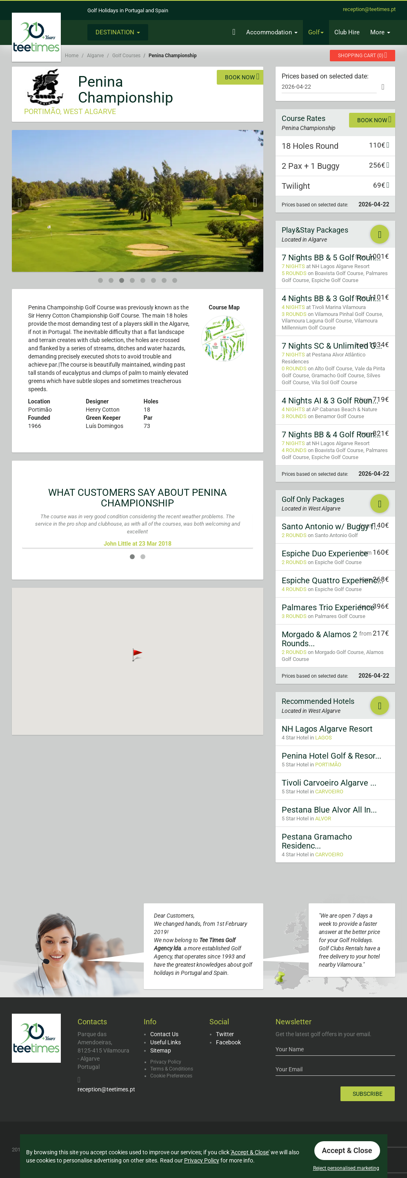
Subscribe (368, 1094)
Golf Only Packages (313, 499)
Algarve (95, 55)
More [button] (380, 32)
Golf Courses (126, 55)
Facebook (228, 1042)
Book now (242, 76)
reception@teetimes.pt (106, 1089)
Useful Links (165, 1042)
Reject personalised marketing (346, 1168)
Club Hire (347, 32)
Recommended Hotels (318, 701)
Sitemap (160, 1050)
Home (71, 55)
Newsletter (293, 1021)
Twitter (225, 1034)
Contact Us (164, 1034)
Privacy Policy (165, 1062)
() (362, 55)
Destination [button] (118, 32)
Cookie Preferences (171, 1076)
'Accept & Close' (250, 1152)
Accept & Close (347, 1150)
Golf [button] (316, 32)
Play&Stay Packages (315, 230)
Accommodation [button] (272, 32)
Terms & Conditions (171, 1069)
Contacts (92, 1021)
